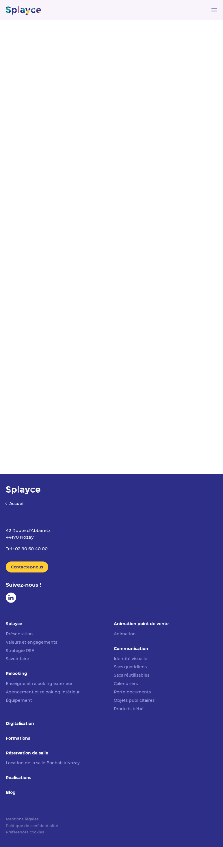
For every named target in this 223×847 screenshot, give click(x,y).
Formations (18, 738)
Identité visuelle (130, 658)
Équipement (19, 700)
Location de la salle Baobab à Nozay (43, 762)
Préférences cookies (25, 832)
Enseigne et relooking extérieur (39, 683)
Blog (11, 792)
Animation (125, 633)
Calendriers (126, 683)
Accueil (17, 503)
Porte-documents (132, 692)
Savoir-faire (17, 658)
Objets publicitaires (134, 700)
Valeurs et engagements (31, 642)
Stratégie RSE (20, 650)
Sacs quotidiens (130, 666)
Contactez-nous (27, 567)
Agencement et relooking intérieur (43, 692)
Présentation (19, 633)
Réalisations (18, 777)
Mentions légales (22, 819)
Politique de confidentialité (32, 825)
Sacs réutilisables (131, 675)
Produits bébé (129, 708)
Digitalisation (20, 723)
